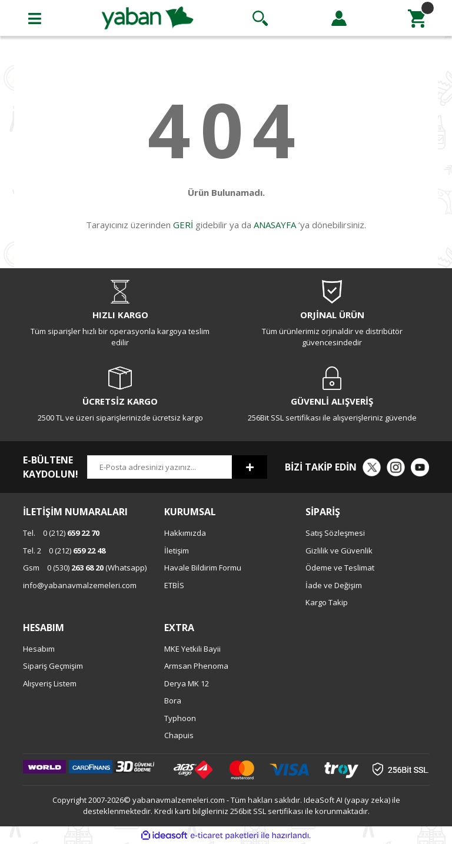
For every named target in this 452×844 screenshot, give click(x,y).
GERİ (183, 225)
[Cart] (417, 18)
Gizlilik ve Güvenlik (339, 550)
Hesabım (39, 648)
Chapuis (179, 735)
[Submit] (249, 467)
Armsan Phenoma (196, 665)
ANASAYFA (275, 225)
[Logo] (147, 17)
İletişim (176, 550)
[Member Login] (339, 18)
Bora (172, 700)
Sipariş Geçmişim (53, 665)
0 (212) (61, 533)
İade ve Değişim (333, 585)
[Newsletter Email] (159, 467)
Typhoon (180, 718)
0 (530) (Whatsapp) (85, 567)
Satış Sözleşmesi (335, 533)
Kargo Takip (326, 602)
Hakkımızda (185, 533)
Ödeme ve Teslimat (339, 567)
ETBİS (174, 585)
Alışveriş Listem (50, 683)
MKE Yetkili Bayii (192, 648)
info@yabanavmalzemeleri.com (80, 585)
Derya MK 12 (186, 683)
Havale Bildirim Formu (202, 567)
